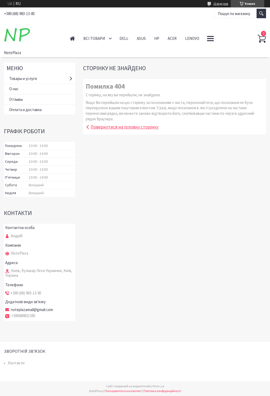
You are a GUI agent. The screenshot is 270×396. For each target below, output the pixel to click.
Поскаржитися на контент (123, 391)
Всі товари (94, 38)
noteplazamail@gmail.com (32, 309)
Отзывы (16, 99)
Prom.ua (158, 386)
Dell (123, 38)
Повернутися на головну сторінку (124, 127)
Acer (172, 38)
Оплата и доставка (25, 109)
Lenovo (192, 38)
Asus (141, 38)
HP (156, 38)
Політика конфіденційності (162, 391)
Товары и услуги (23, 78)
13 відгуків (220, 4)
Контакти (16, 362)
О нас (13, 88)
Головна (72, 38)
